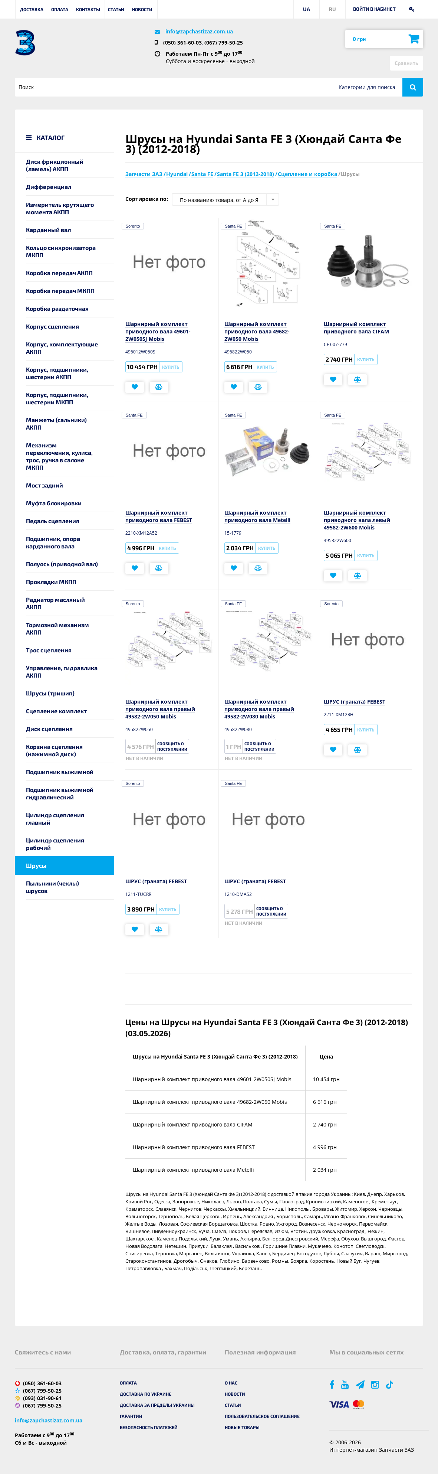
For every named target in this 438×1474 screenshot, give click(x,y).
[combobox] (225, 199)
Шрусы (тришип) (50, 693)
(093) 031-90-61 (42, 1398)
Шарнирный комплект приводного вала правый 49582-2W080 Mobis (259, 709)
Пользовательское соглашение (262, 1416)
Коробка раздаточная (57, 308)
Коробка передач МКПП (60, 290)
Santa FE (233, 226)
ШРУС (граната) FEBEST (354, 701)
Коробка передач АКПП (59, 272)
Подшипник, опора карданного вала (53, 542)
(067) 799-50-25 (223, 42)
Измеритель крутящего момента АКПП (60, 208)
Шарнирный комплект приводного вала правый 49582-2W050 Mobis (160, 709)
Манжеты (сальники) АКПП (56, 423)
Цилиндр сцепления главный (55, 818)
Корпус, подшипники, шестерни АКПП (57, 373)
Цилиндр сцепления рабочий (55, 844)
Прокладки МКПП (51, 581)
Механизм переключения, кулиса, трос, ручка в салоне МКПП (59, 456)
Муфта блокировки (54, 502)
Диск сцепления (49, 728)
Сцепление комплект (56, 710)
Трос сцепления (49, 649)
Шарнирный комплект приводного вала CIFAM (356, 327)
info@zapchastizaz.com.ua (199, 31)
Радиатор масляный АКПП (55, 603)
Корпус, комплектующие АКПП (62, 347)
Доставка (31, 9)
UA (306, 9)
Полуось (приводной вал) (62, 563)
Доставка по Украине (145, 1393)
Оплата (59, 9)
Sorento (133, 226)
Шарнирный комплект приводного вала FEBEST (158, 516)
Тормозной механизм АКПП (57, 628)
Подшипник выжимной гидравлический (59, 793)
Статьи (116, 9)
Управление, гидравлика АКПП (62, 671)
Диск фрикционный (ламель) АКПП (54, 165)
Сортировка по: (146, 198)
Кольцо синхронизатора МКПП (61, 251)
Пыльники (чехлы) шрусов (52, 887)
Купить (170, 366)
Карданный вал (48, 229)
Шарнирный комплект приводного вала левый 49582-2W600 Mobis (357, 520)
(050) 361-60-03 (182, 42)
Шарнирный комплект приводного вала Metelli (257, 516)
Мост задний (44, 485)
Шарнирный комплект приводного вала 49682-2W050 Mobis (257, 331)
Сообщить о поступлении (172, 746)
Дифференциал (48, 186)
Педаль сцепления (52, 520)
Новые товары (242, 1427)
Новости (142, 9)
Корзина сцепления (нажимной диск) (54, 750)
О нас (231, 1382)
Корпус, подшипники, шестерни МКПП (57, 398)
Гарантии (131, 1416)
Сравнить (406, 63)
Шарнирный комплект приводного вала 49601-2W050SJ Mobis (158, 331)
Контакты (88, 9)
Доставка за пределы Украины (157, 1405)
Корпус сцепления (52, 326)
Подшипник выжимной (59, 771)
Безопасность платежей (149, 1427)
